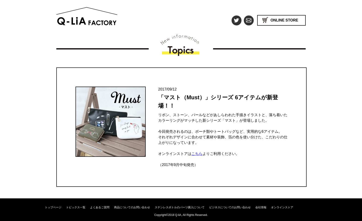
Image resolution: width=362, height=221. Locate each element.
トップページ (53, 207)
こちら (196, 154)
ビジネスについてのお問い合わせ (230, 207)
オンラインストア (282, 207)
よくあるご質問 (99, 207)
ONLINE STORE (284, 20)
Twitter (236, 20)
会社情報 (260, 207)
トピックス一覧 (75, 207)
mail (249, 20)
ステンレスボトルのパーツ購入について (180, 207)
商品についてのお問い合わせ (132, 207)
